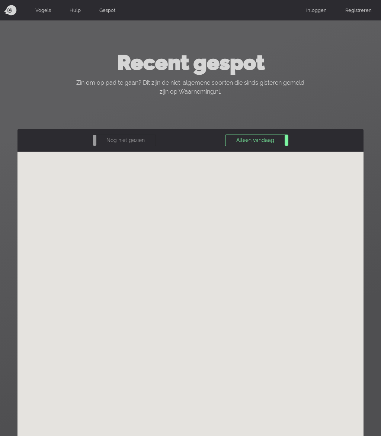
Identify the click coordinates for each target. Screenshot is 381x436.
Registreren (358, 10)
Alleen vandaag (255, 140)
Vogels (43, 10)
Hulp (75, 10)
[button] (124, 140)
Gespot (107, 10)
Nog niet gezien (125, 140)
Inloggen (316, 10)
